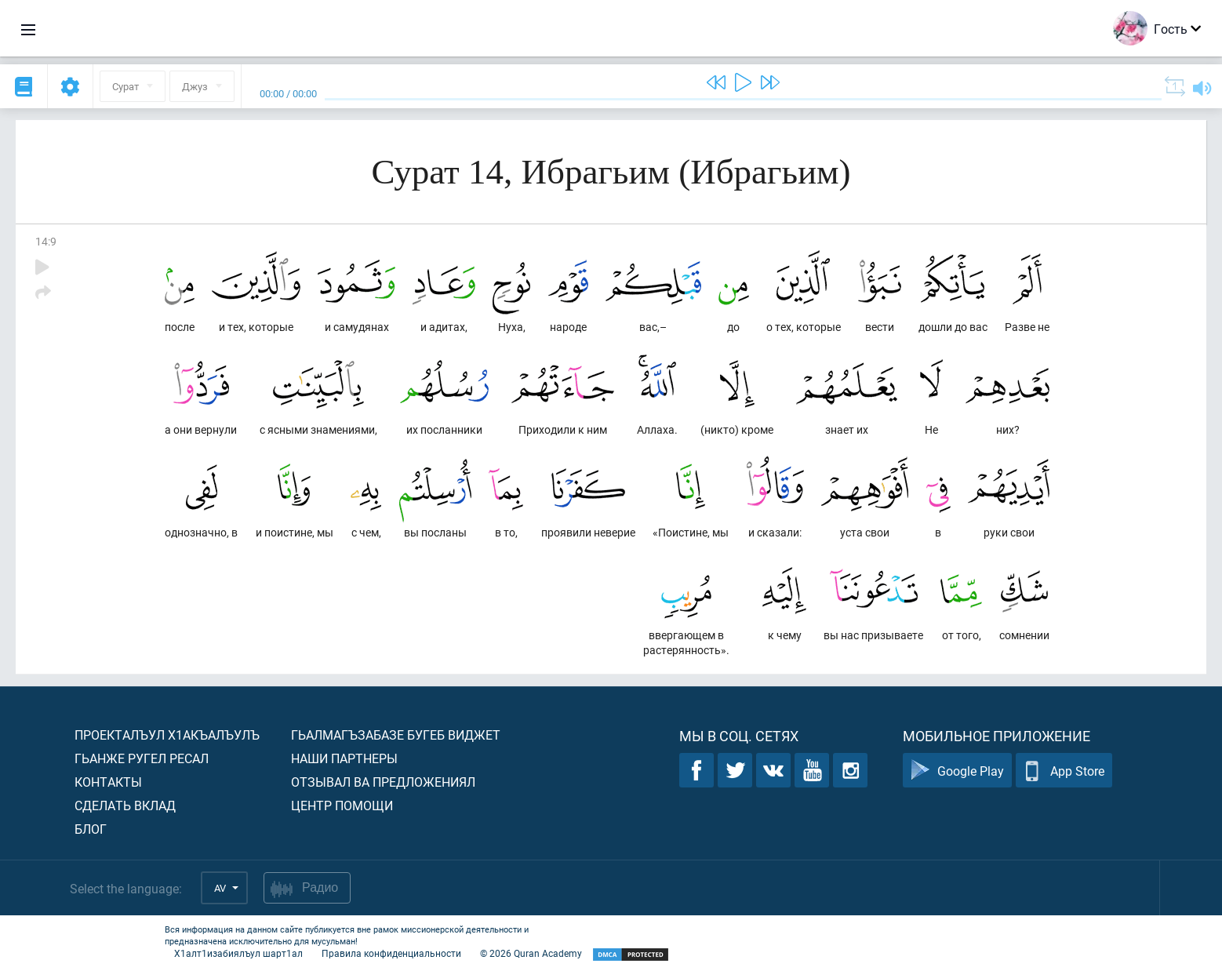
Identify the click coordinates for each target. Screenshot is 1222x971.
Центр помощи (342, 805)
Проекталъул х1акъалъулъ (167, 734)
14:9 (45, 241)
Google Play (957, 770)
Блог (91, 828)
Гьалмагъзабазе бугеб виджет (395, 734)
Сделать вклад (125, 805)
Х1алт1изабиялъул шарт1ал (238, 953)
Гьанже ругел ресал (142, 758)
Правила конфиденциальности (391, 953)
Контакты (108, 781)
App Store (1064, 770)
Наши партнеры (344, 758)
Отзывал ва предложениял (383, 781)
